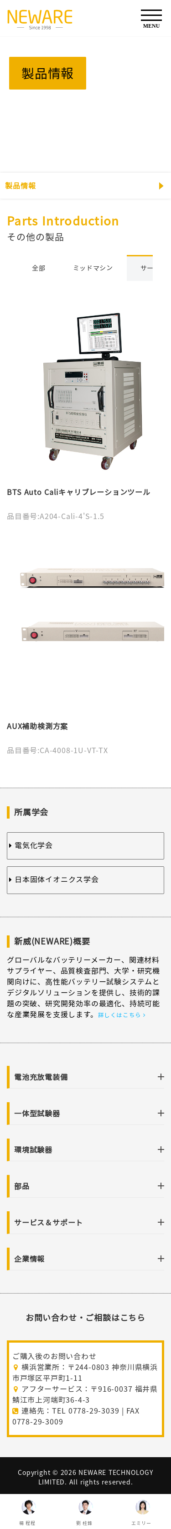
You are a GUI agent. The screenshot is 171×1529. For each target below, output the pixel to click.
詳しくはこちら (121, 1015)
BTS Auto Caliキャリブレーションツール (78, 492)
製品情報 (20, 186)
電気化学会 (31, 845)
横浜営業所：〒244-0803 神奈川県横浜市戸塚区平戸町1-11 (85, 1373)
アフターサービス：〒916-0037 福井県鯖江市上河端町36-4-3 (85, 1394)
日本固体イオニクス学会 (54, 879)
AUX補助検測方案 (37, 726)
